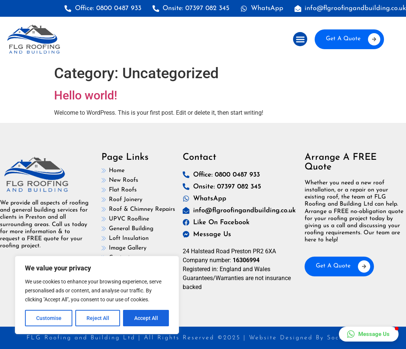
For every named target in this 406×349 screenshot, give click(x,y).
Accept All (146, 318)
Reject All (97, 318)
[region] (97, 295)
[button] (300, 39)
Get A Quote (353, 39)
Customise (49, 318)
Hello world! (85, 95)
